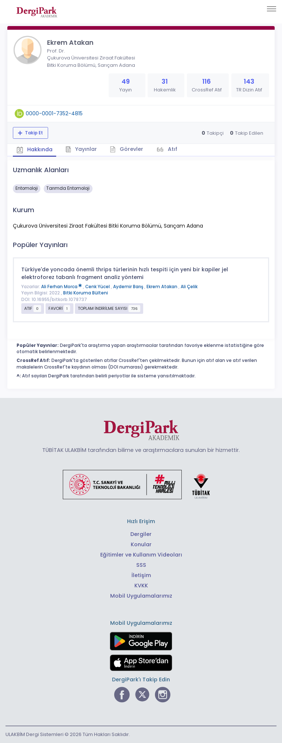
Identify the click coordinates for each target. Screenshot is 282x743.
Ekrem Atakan (162, 287)
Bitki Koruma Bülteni (85, 293)
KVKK (141, 585)
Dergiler (141, 534)
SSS (141, 565)
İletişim (141, 575)
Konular (141, 544)
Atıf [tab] (171, 149)
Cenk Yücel (98, 287)
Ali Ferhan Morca (62, 287)
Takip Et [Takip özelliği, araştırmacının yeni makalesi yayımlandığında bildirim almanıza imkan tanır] (33, 133)
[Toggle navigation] (271, 8)
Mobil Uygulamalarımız (141, 595)
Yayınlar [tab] (81, 149)
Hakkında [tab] (35, 149)
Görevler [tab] (126, 149)
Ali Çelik (189, 287)
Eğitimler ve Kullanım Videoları (141, 554)
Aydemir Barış (128, 287)
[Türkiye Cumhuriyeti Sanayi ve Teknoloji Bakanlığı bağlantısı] (141, 484)
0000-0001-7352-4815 (54, 113)
